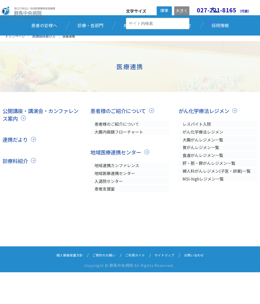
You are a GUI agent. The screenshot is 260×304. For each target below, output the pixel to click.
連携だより (16, 165)
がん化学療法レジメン (205, 136)
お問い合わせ (200, 286)
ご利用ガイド (135, 286)
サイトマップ (168, 286)
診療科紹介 (16, 186)
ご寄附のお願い (101, 286)
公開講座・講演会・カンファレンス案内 (40, 140)
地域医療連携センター (117, 180)
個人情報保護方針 (63, 286)
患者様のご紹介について (119, 136)
